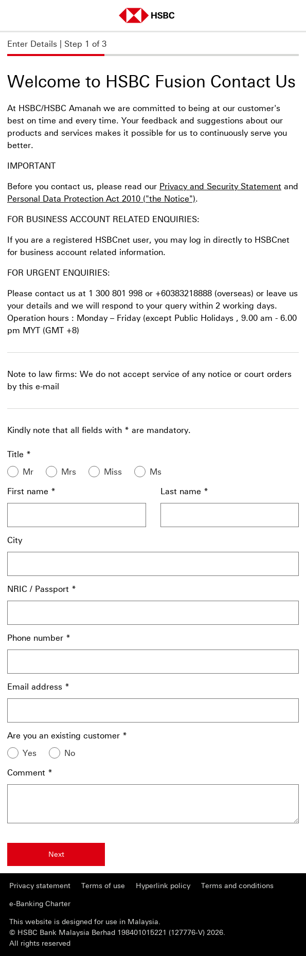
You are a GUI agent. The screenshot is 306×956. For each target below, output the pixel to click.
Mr (28, 472)
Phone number (35, 638)
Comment (26, 773)
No (69, 753)
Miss (113, 472)
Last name (180, 491)
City (14, 540)
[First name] (76, 515)
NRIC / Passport (38, 589)
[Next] (56, 854)
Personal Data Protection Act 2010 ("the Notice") (101, 199)
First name (27, 491)
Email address (34, 687)
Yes (30, 753)
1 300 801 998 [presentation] (115, 293)
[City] (153, 564)
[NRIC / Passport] (153, 613)
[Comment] (153, 803)
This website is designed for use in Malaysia (83, 921)
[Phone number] (153, 662)
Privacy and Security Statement (220, 186)
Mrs (68, 472)
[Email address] (153, 710)
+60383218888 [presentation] (183, 293)
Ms (155, 472)
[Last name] (229, 515)
